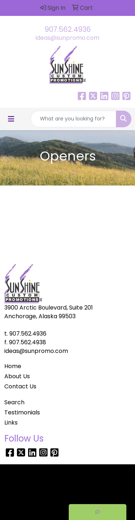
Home (12, 366)
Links (11, 422)
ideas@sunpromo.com (67, 38)
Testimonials (22, 412)
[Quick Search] (73, 119)
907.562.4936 (68, 29)
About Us (17, 376)
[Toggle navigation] (11, 119)
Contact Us (20, 386)
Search (14, 402)
